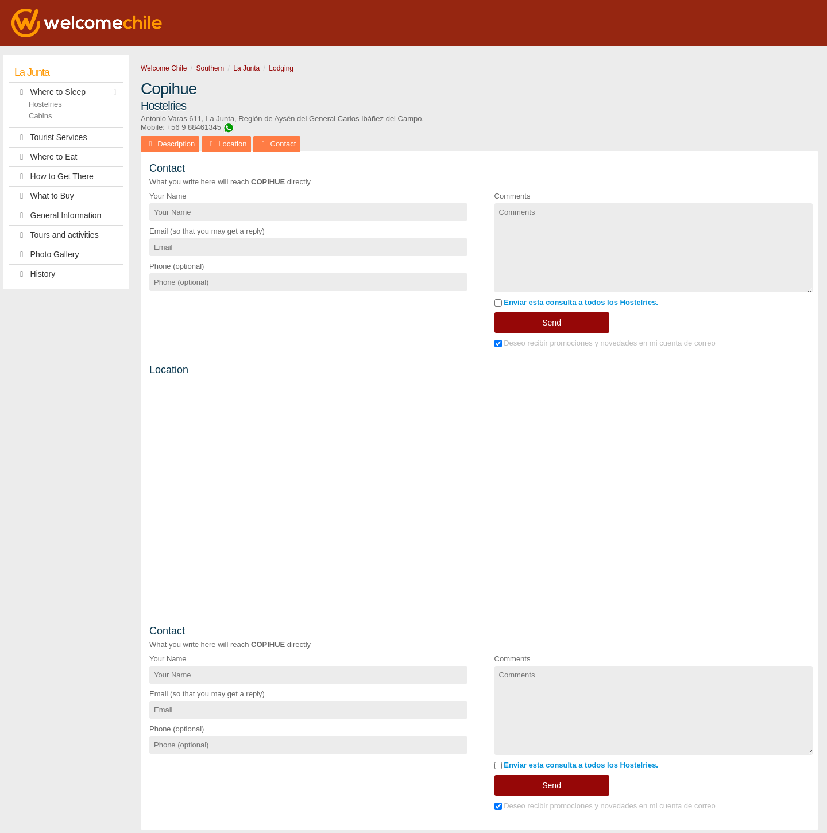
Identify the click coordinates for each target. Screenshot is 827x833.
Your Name (168, 196)
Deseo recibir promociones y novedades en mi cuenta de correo (605, 343)
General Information (57, 216)
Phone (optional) (176, 266)
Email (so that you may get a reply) (207, 231)
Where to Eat (45, 157)
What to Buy (44, 196)
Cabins (40, 115)
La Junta (31, 72)
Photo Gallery (46, 255)
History (34, 274)
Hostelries (45, 104)
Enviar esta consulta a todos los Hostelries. (576, 302)
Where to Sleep (68, 92)
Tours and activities (56, 235)
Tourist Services (50, 137)
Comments (512, 196)
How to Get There (54, 177)
